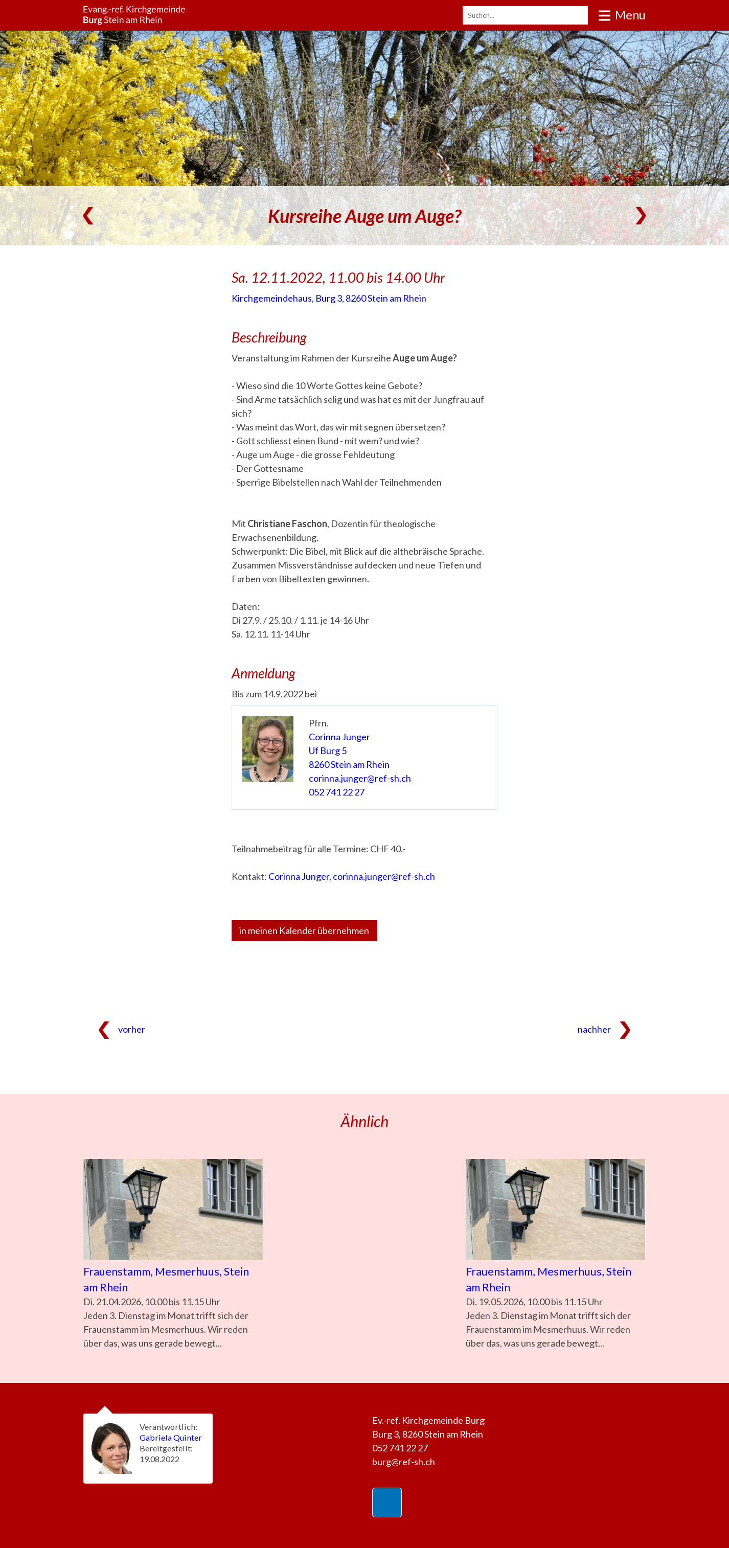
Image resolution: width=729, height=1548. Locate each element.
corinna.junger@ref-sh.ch (360, 778)
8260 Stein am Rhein (349, 764)
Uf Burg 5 (328, 750)
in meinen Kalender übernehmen (304, 930)
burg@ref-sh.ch (403, 1461)
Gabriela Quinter (171, 1437)
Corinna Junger (339, 736)
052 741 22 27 (336, 792)
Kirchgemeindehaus (329, 298)
